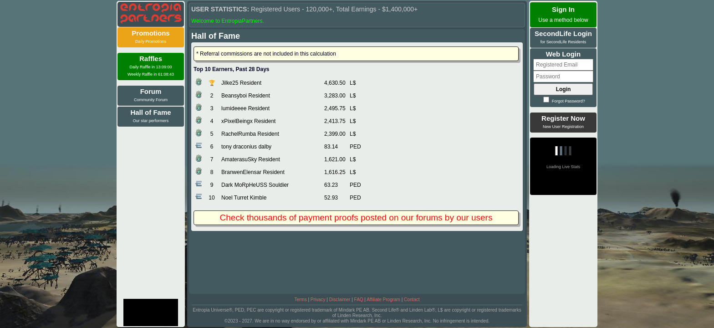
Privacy (318, 299)
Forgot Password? (564, 101)
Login (563, 89)
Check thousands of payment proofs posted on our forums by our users (356, 217)
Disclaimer (340, 299)
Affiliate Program (383, 299)
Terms (300, 299)
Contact (411, 299)
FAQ (358, 299)
